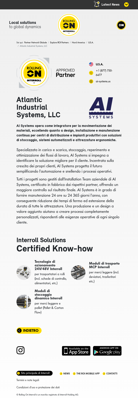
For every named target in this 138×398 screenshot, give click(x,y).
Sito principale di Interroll (35, 373)
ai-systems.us (103, 81)
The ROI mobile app (88, 373)
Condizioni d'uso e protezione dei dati (38, 387)
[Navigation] (121, 24)
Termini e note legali (27, 380)
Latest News (111, 5)
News (66, 373)
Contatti (111, 373)
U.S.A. (99, 64)
